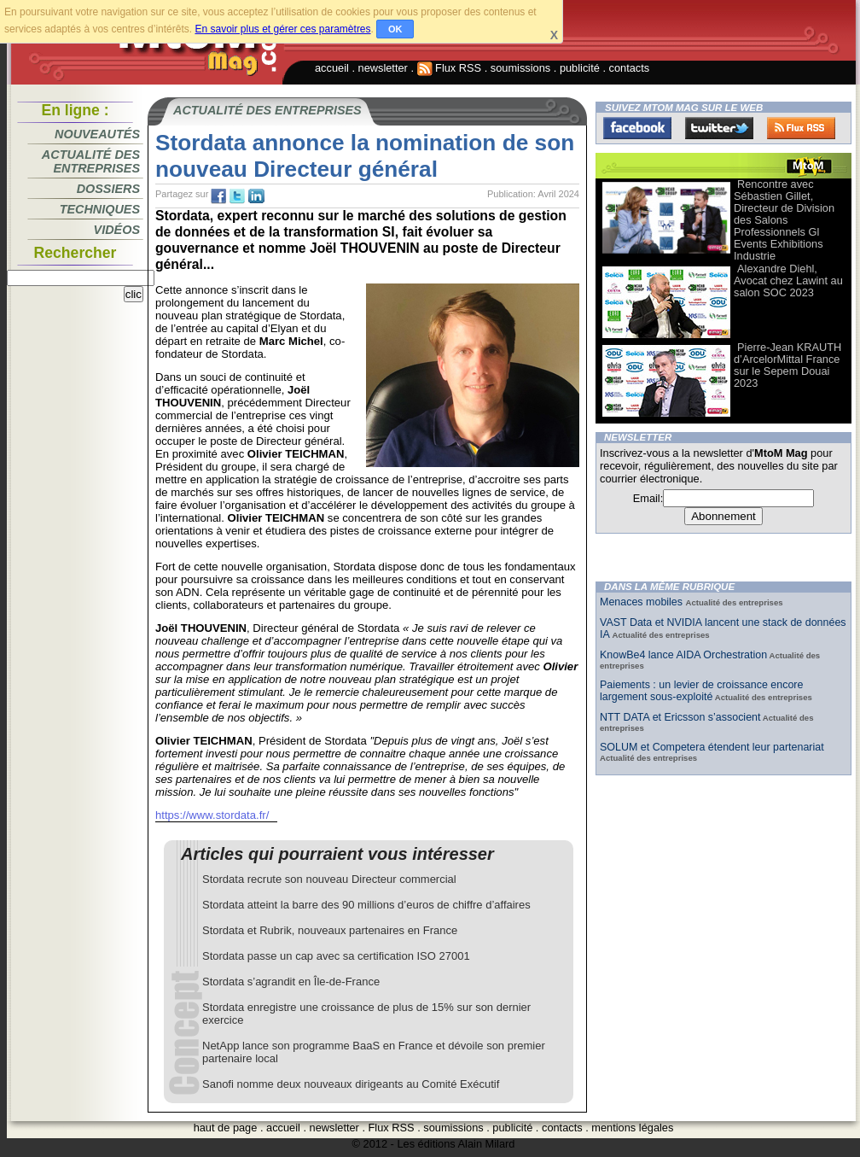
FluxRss (801, 128)
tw (237, 196)
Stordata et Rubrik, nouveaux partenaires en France (329, 930)
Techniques (100, 209)
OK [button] (395, 29)
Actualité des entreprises (91, 161)
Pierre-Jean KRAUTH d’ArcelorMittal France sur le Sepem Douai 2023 (787, 365)
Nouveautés (97, 134)
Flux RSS (449, 67)
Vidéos (117, 230)
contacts (629, 67)
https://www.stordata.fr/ (212, 815)
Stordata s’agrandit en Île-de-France (291, 981)
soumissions (520, 67)
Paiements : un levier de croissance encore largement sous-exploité (701, 691)
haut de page (226, 1127)
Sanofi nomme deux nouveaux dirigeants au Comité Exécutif (350, 1084)
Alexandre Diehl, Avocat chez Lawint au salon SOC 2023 (788, 280)
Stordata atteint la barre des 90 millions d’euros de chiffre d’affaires (366, 904)
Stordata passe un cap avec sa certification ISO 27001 (336, 956)
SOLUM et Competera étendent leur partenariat (712, 747)
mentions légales (632, 1127)
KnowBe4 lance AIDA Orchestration (683, 655)
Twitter (719, 128)
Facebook (637, 128)
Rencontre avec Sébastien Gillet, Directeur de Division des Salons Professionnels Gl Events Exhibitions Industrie (784, 220)
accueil (332, 67)
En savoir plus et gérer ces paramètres (282, 29)
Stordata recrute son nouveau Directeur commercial (329, 879)
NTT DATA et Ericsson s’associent (680, 717)
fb (218, 196)
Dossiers (108, 189)
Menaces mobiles (643, 602)
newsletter (383, 67)
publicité (580, 67)
